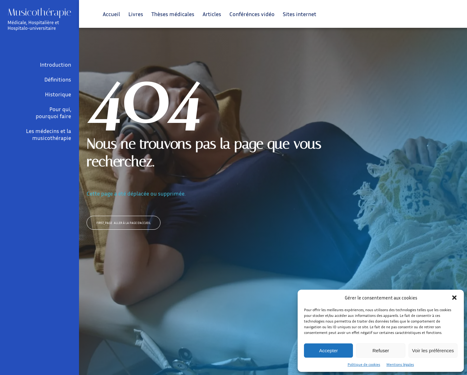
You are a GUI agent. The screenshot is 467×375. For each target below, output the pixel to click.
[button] (454, 297)
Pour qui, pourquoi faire (53, 112)
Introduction (55, 64)
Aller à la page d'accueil (123, 223)
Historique (58, 94)
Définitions (57, 79)
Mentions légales (400, 364)
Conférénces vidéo (252, 13)
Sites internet (299, 13)
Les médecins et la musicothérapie (48, 134)
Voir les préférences (433, 350)
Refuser (381, 350)
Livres (135, 13)
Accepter (328, 350)
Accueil (111, 13)
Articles (212, 13)
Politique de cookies (364, 364)
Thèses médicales (172, 13)
